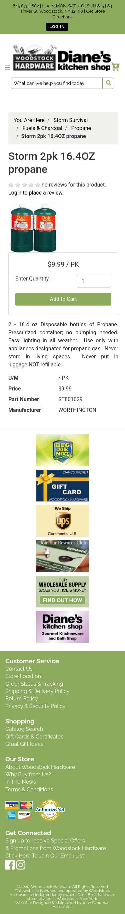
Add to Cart (63, 299)
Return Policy (21, 698)
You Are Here (29, 120)
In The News (20, 782)
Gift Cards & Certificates (34, 736)
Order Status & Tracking (34, 684)
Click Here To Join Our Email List (44, 855)
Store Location (23, 676)
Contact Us (19, 669)
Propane (81, 128)
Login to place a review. (36, 193)
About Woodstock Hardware (40, 767)
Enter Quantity (32, 278)
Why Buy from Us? (28, 774)
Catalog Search (24, 729)
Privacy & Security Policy (35, 706)
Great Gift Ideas (24, 744)
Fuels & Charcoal (42, 128)
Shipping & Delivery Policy (37, 691)
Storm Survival (70, 120)
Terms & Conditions (29, 789)
